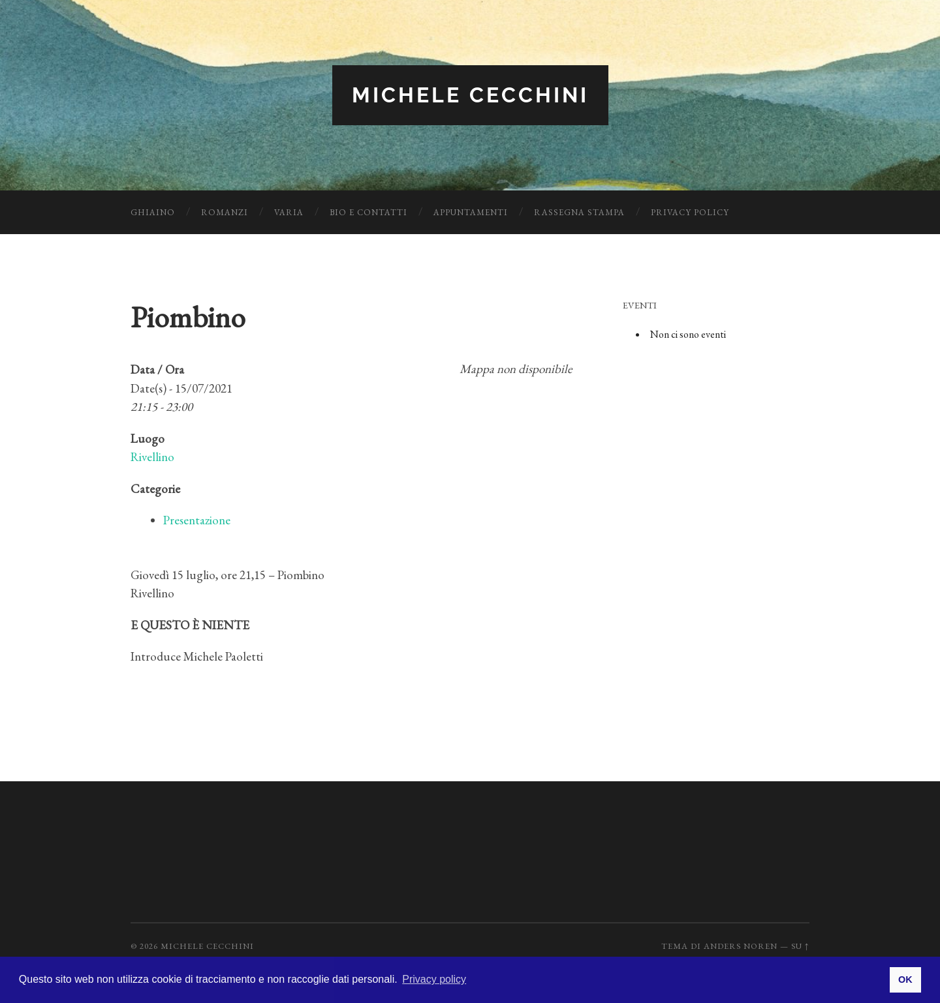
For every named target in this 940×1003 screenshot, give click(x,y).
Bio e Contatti (368, 212)
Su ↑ (800, 945)
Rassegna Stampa (579, 212)
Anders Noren (740, 945)
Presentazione (196, 520)
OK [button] (905, 979)
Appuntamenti (470, 212)
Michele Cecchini (470, 95)
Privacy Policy (690, 212)
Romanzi (224, 212)
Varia (289, 212)
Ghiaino (153, 212)
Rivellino (152, 457)
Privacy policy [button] (434, 979)
